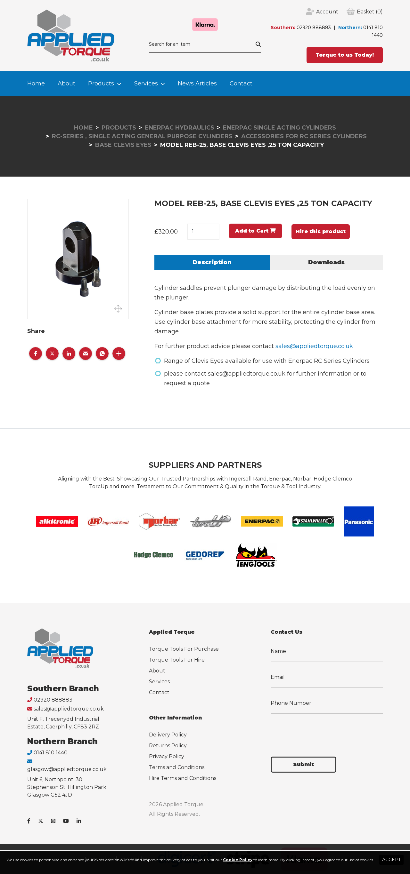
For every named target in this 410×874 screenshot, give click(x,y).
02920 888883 (314, 27)
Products (101, 83)
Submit (303, 764)
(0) (370, 12)
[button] (35, 353)
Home (36, 83)
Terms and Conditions (176, 767)
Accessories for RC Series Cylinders (304, 136)
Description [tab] (212, 262)
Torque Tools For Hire (177, 660)
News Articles (197, 83)
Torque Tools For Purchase (184, 649)
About (66, 83)
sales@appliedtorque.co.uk (314, 346)
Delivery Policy (168, 735)
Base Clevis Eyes (123, 144)
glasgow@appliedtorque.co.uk (67, 769)
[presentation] (319, 731)
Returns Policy (168, 746)
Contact (241, 83)
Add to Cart (255, 231)
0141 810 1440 (51, 753)
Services (146, 83)
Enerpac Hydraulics (179, 127)
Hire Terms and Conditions (182, 778)
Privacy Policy (166, 756)
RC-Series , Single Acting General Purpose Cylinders (142, 136)
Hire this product (321, 231)
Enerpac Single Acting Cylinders (279, 127)
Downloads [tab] (326, 262)
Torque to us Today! (345, 55)
